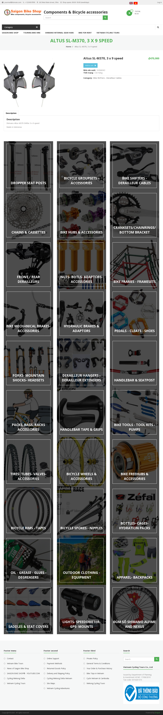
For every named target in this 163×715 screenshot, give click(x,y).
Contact (10, 658)
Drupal (157, 713)
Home (68, 46)
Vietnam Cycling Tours (108, 32)
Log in (159, 2)
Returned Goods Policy (56, 668)
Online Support (53, 658)
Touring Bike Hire (31, 32)
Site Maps (51, 683)
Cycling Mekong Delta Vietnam (59, 678)
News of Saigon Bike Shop (18, 668)
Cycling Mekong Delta (16, 678)
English (131, 3)
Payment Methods (54, 663)
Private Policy (92, 658)
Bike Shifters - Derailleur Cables (107, 78)
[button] (42, 82)
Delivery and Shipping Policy (58, 673)
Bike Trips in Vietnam (95, 673)
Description (11, 113)
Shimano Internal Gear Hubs (59, 32)
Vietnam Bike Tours (15, 663)
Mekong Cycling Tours (96, 683)
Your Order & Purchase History (99, 668)
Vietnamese (136, 3)
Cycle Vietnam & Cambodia (98, 678)
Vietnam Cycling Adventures (58, 688)
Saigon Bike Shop (10, 32)
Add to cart (89, 65)
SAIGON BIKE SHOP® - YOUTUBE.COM (23, 673)
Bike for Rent (85, 32)
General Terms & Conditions (98, 663)
